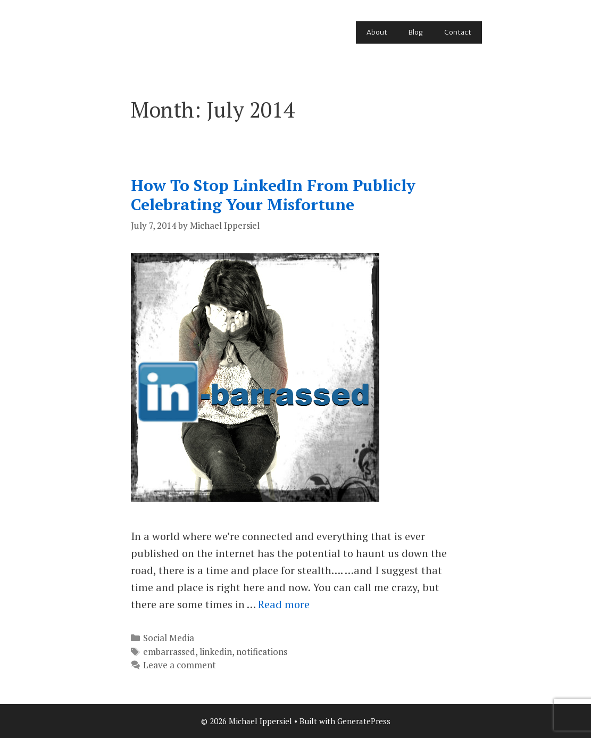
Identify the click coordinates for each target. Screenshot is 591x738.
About (377, 32)
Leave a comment (179, 665)
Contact (457, 32)
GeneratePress (363, 721)
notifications (261, 651)
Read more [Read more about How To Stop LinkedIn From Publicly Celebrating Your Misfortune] (284, 604)
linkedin (215, 651)
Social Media (168, 638)
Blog (416, 32)
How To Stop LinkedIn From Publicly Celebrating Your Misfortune (273, 195)
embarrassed (169, 651)
